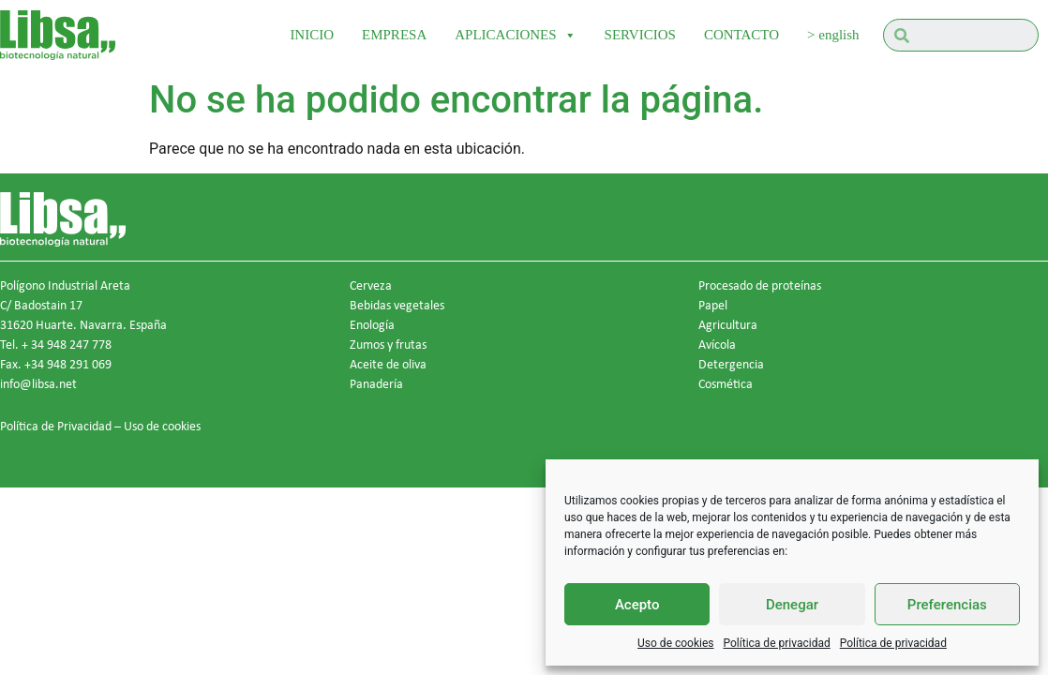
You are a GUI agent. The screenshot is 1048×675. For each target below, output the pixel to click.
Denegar (792, 604)
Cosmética (725, 383)
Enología (372, 324)
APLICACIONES (515, 34)
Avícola (717, 344)
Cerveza (371, 285)
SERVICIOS (640, 34)
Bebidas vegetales (397, 304)
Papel (712, 304)
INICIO (312, 34)
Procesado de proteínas (759, 285)
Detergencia (731, 363)
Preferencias (947, 604)
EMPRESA (394, 34)
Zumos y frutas (388, 344)
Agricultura (727, 324)
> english (833, 34)
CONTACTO (741, 34)
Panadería (376, 383)
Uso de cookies (675, 643)
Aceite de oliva (388, 363)
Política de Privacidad (56, 425)
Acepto (637, 604)
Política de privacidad (777, 643)
